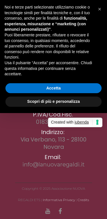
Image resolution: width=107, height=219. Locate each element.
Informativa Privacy (59, 200)
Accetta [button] (53, 88)
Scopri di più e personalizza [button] (53, 101)
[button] (99, 9)
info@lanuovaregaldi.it (53, 164)
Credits (83, 200)
